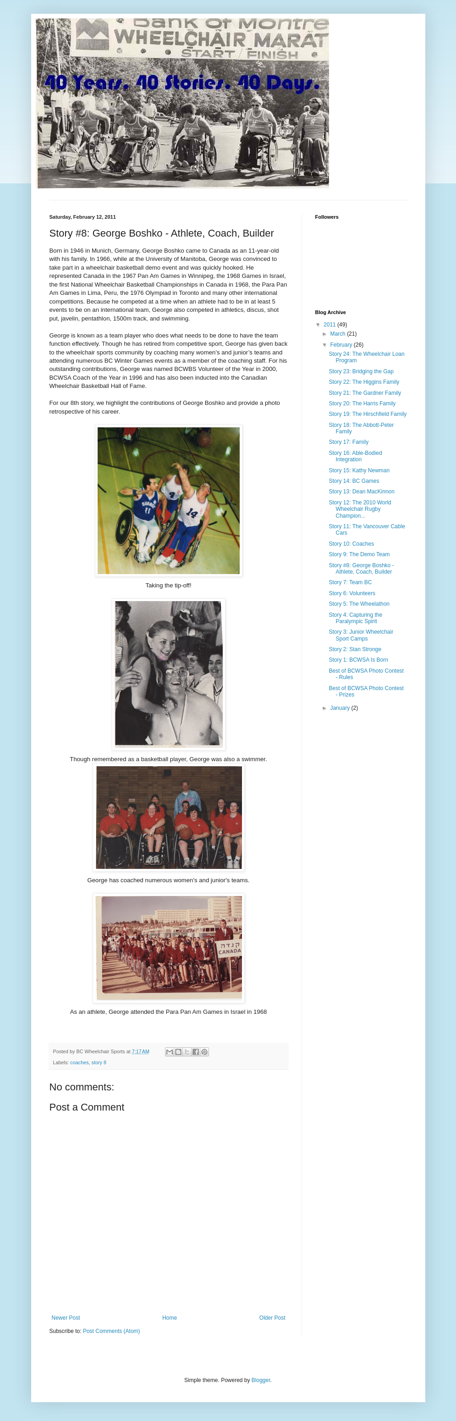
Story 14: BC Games (354, 481)
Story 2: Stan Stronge (355, 649)
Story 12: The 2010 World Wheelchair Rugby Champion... (360, 509)
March (338, 334)
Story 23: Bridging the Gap (361, 371)
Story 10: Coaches (351, 544)
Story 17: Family (348, 442)
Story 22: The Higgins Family (364, 382)
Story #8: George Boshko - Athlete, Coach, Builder (361, 568)
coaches (79, 1062)
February (341, 345)
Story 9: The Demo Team (359, 554)
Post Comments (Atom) (111, 1331)
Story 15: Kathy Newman (359, 470)
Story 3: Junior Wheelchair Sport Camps (361, 635)
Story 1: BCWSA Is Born (358, 660)
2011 (330, 324)
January (340, 708)
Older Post (272, 1318)
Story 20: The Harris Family (362, 403)
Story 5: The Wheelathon (359, 604)
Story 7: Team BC (350, 582)
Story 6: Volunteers (352, 593)
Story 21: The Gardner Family (365, 393)
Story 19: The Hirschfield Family (368, 414)
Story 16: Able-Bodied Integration (355, 456)
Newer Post (66, 1318)
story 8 (99, 1062)
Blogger (261, 1380)
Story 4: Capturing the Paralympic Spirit (355, 618)
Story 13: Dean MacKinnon (361, 491)
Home (169, 1318)
